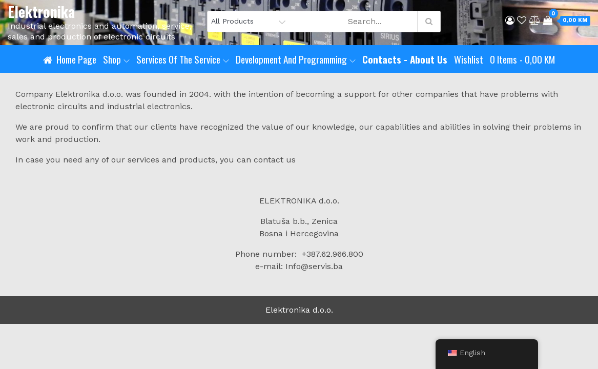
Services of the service (182, 59)
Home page (76, 59)
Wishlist (468, 59)
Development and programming (296, 59)
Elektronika (41, 11)
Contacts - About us (404, 59)
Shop (116, 59)
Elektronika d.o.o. (299, 310)
